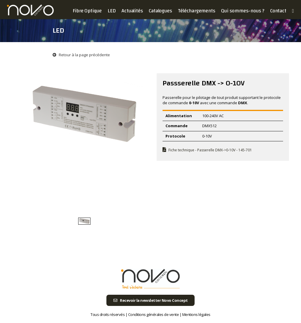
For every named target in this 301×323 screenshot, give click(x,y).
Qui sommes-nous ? (242, 10)
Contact (278, 10)
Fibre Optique (87, 10)
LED (112, 10)
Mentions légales (196, 314)
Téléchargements (196, 10)
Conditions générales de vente (153, 314)
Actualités (132, 10)
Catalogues (160, 10)
